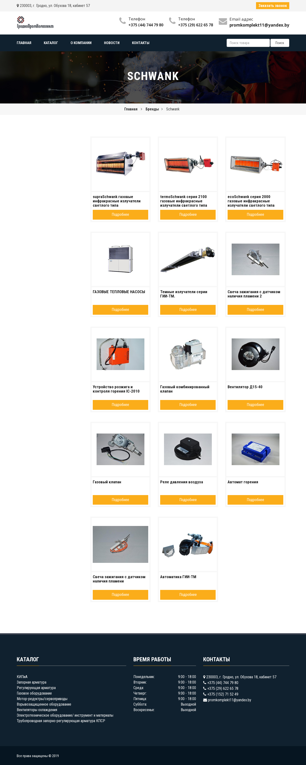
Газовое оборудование (34, 693)
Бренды (152, 109)
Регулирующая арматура (36, 687)
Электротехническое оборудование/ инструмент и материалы (65, 715)
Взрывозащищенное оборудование (44, 704)
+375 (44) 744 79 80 (145, 25)
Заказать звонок (272, 5)
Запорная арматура (31, 682)
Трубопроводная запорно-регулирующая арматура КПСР (61, 721)
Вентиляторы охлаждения (37, 710)
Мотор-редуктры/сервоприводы (42, 698)
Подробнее (120, 214)
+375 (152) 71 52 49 (222, 694)
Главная (130, 109)
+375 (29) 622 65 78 (195, 25)
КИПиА (22, 676)
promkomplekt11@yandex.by (229, 700)
